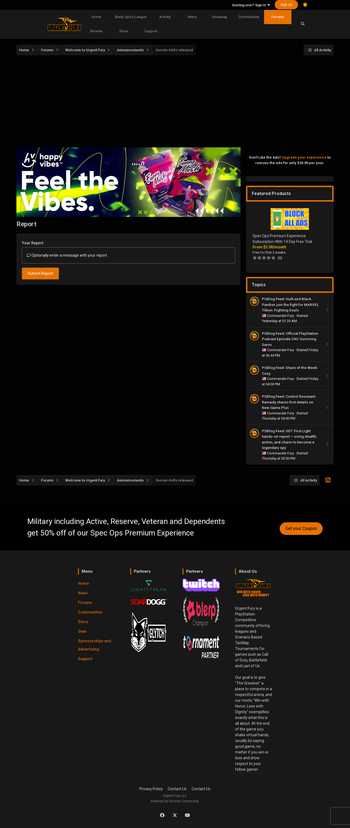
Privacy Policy (151, 789)
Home (96, 17)
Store (123, 31)
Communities (248, 17)
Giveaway (219, 17)
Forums (277, 17)
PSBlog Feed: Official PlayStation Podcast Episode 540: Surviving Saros (290, 339)
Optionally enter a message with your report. (67, 255)
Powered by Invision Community (175, 801)
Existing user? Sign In (251, 5)
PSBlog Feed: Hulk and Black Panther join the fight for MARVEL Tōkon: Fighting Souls (290, 304)
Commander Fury (281, 316)
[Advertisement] (180, 102)
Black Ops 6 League (130, 17)
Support (150, 31)
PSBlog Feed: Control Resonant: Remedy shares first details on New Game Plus (289, 402)
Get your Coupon (301, 528)
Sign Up (286, 5)
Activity (165, 17)
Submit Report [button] (40, 273)
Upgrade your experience (304, 157)
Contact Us (177, 789)
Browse (96, 31)
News (192, 17)
